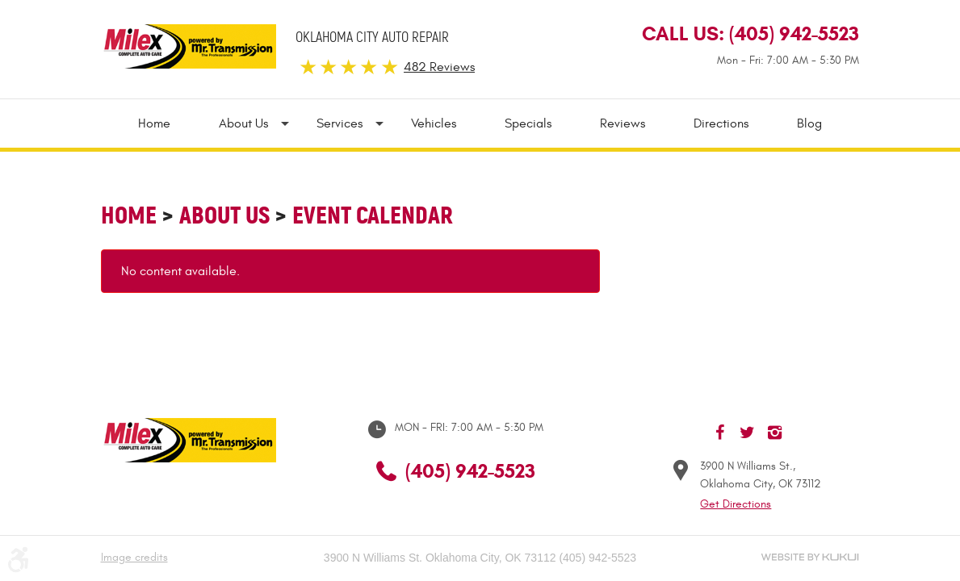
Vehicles (433, 123)
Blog (809, 123)
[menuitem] (166, 123)
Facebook (720, 432)
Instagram (775, 432)
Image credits (134, 557)
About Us (243, 123)
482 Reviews (439, 67)
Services (340, 123)
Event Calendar (372, 215)
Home (154, 123)
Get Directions (735, 504)
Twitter (748, 432)
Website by (810, 557)
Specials (528, 123)
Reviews (622, 123)
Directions (721, 123)
